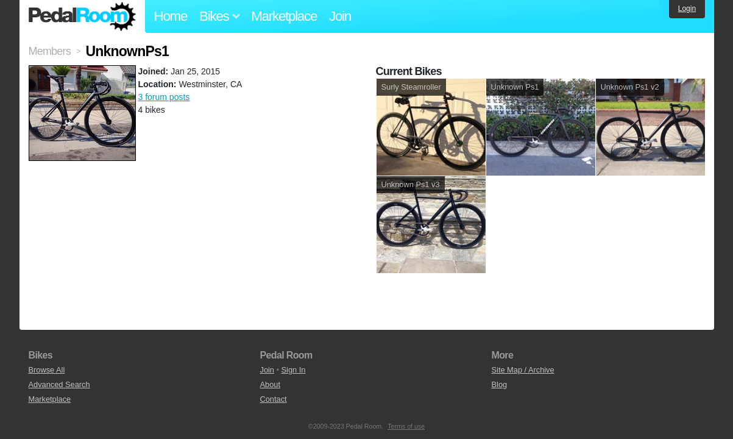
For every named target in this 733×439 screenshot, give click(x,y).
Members (50, 51)
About (270, 384)
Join (340, 16)
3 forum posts (164, 97)
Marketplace (284, 16)
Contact (273, 399)
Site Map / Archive (523, 369)
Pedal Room (82, 16)
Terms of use (406, 426)
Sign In (294, 369)
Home (171, 16)
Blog (500, 384)
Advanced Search (59, 384)
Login (687, 8)
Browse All (47, 369)
